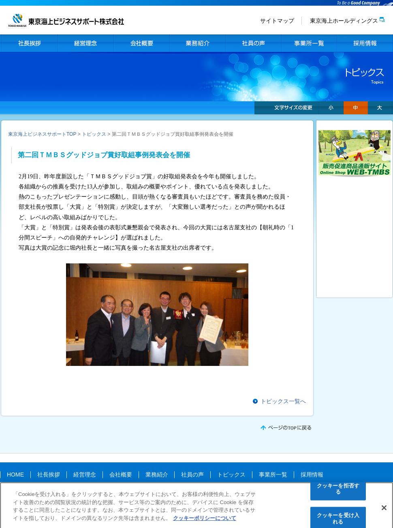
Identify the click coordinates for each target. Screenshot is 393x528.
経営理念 (85, 43)
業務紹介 (197, 43)
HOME (15, 474)
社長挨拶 (30, 43)
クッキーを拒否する (338, 490)
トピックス (94, 134)
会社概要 (141, 43)
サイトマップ (277, 20)
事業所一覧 (309, 43)
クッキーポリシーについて (204, 520)
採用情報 (365, 43)
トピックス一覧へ (283, 401)
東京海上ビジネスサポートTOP (42, 134)
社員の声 (253, 43)
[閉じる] (384, 509)
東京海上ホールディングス (344, 20)
